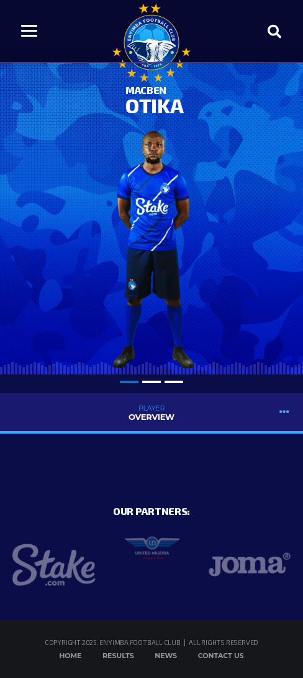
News (166, 655)
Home (70, 655)
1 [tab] (129, 382)
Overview (151, 413)
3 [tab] (174, 382)
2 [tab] (151, 382)
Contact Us (221, 655)
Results (118, 655)
